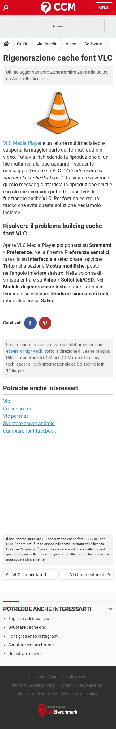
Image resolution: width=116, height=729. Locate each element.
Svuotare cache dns (27, 627)
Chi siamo (36, 676)
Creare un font (18, 409)
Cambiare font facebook (29, 431)
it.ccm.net (24, 544)
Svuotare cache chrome (31, 644)
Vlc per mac (16, 416)
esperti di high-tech (24, 351)
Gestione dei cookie (80, 693)
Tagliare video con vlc (28, 618)
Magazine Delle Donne (38, 693)
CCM (10, 544)
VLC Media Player (22, 143)
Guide (22, 43)
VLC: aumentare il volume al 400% (29, 575)
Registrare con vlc (25, 653)
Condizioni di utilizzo (68, 676)
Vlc (6, 401)
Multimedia (47, 43)
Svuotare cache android (29, 423)
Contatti (67, 685)
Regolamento (90, 685)
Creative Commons (21, 549)
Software (93, 43)
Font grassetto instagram (33, 636)
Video (71, 43)
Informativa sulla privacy (33, 685)
